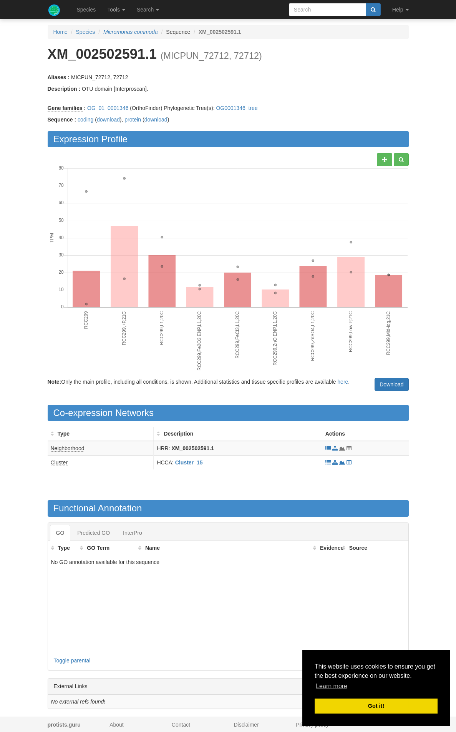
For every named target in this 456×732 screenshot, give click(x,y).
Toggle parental (72, 660)
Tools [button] (116, 10)
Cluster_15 (189, 462)
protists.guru (64, 725)
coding (85, 119)
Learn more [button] (331, 686)
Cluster (59, 462)
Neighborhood (68, 448)
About (116, 725)
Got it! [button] (376, 706)
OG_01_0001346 (107, 108)
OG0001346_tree (236, 108)
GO (60, 533)
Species (86, 10)
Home (60, 32)
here (342, 382)
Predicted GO (93, 533)
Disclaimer (246, 725)
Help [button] (400, 10)
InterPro (132, 533)
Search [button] (148, 10)
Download (391, 384)
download (108, 119)
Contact (181, 725)
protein (132, 119)
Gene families (65, 108)
